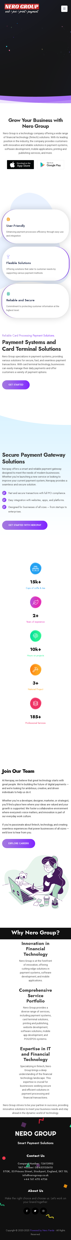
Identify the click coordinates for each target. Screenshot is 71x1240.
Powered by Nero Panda (42, 1230)
